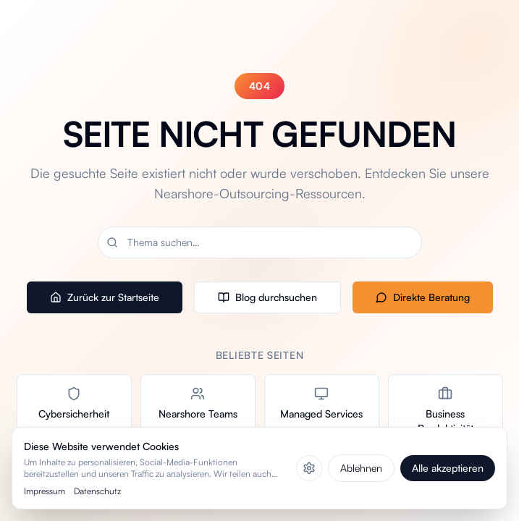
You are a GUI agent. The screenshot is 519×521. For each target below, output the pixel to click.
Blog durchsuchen (267, 297)
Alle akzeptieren (448, 468)
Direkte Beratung (423, 297)
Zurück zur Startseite (104, 297)
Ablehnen (361, 468)
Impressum (44, 491)
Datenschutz (97, 491)
